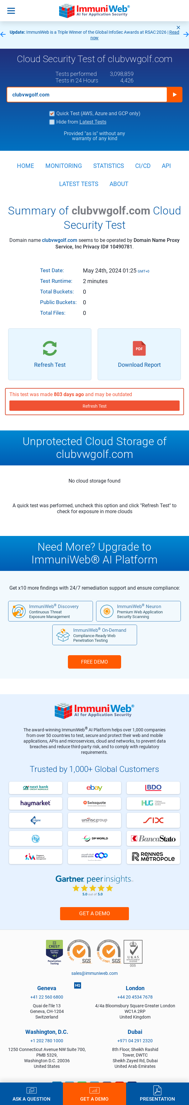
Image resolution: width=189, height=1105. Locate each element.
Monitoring (63, 165)
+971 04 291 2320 (135, 1040)
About (119, 184)
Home (25, 165)
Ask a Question (31, 1099)
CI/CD (143, 165)
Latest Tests (92, 122)
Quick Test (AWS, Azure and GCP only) (98, 113)
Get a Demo (94, 913)
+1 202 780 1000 (46, 1040)
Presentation (157, 1099)
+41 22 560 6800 (46, 996)
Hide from (81, 122)
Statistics (108, 165)
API (166, 165)
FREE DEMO (94, 662)
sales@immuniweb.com (94, 973)
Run (174, 94)
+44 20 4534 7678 (135, 996)
